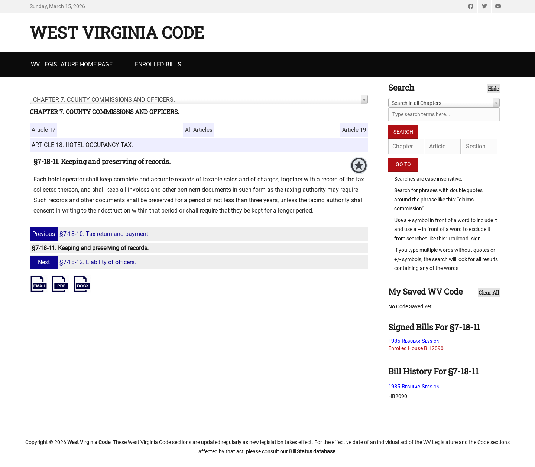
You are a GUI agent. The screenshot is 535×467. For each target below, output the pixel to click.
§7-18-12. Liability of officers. (84, 262)
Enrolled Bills (158, 64)
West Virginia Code (117, 32)
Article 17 (43, 129)
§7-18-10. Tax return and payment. (91, 233)
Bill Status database (312, 451)
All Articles (199, 129)
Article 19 (354, 129)
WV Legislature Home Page (72, 64)
